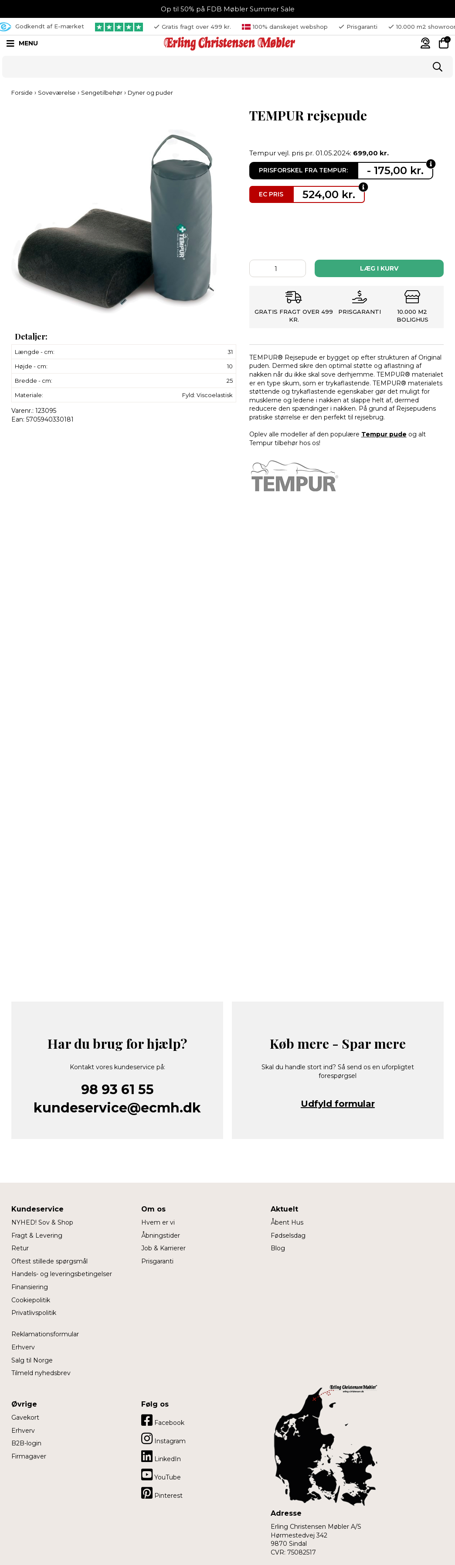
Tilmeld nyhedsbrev (41, 1373)
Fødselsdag (288, 1235)
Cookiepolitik (30, 1300)
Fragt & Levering (36, 1235)
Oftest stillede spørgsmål (49, 1261)
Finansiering (29, 1287)
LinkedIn (161, 1456)
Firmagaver (28, 1456)
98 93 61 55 (117, 1089)
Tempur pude (384, 434)
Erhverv (23, 1347)
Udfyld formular (338, 1103)
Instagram (163, 1438)
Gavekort (25, 1417)
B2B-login (26, 1443)
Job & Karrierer (163, 1248)
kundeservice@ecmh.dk (117, 1108)
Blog (278, 1248)
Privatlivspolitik (33, 1313)
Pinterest (162, 1493)
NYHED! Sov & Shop (42, 1222)
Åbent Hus (287, 1222)
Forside (22, 92)
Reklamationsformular (45, 1334)
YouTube (161, 1474)
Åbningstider (160, 1235)
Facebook (162, 1420)
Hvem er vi (158, 1222)
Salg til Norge (32, 1360)
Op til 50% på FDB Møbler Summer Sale (228, 9)
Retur (20, 1248)
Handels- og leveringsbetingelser (61, 1274)
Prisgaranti (157, 1261)
